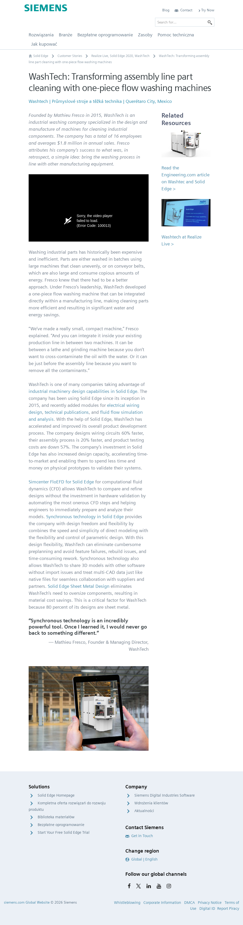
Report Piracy (228, 908)
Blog (165, 10)
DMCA (189, 902)
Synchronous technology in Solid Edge (85, 516)
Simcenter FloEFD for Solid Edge (61, 481)
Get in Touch (139, 835)
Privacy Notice (210, 902)
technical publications (67, 412)
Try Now (206, 10)
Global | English (141, 859)
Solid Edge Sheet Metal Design (78, 586)
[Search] (210, 22)
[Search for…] (184, 22)
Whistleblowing (127, 902)
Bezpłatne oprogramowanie (61, 824)
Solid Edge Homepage (56, 795)
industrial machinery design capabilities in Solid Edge (83, 391)
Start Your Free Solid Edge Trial (64, 832)
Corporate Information (162, 902)
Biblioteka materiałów (56, 817)
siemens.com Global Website (27, 902)
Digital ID (207, 908)
